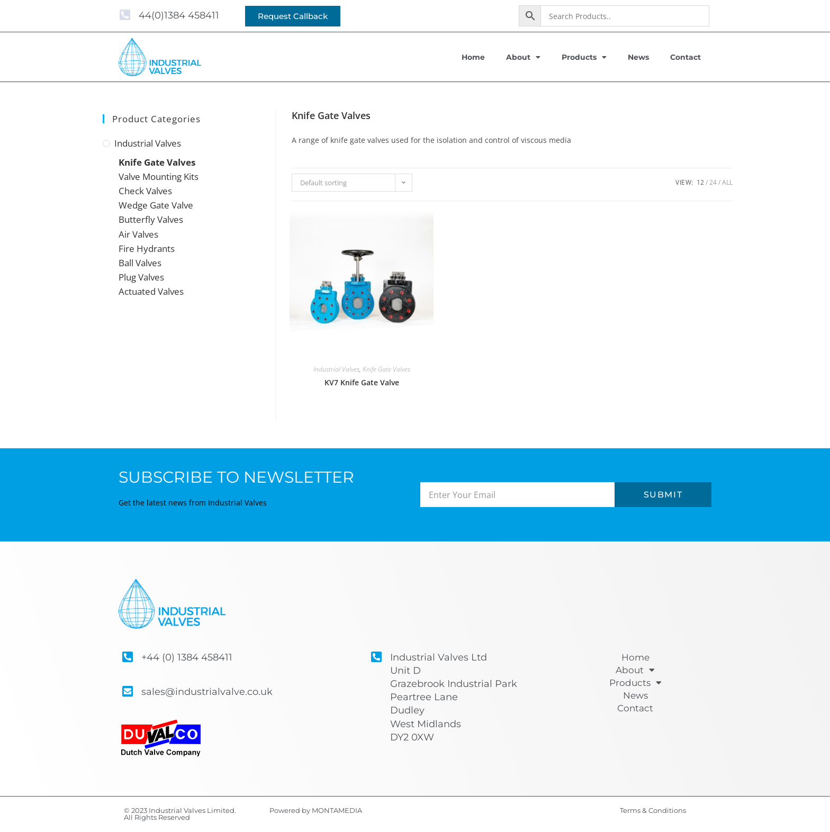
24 (713, 182)
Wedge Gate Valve (156, 205)
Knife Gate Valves (157, 162)
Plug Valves (141, 277)
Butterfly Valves (151, 219)
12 (700, 182)
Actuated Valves (151, 291)
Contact (685, 57)
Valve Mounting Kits (159, 176)
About (523, 57)
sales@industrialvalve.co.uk (207, 692)
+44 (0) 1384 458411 (186, 657)
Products (584, 57)
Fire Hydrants (147, 248)
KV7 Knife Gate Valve (361, 382)
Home (473, 57)
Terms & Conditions (653, 810)
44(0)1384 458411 (179, 15)
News (638, 57)
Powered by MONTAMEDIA (315, 810)
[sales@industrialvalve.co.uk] (127, 691)
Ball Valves (140, 263)
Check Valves (145, 191)
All (727, 182)
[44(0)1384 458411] (125, 15)
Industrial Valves (147, 143)
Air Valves (138, 234)
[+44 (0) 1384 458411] (127, 657)
